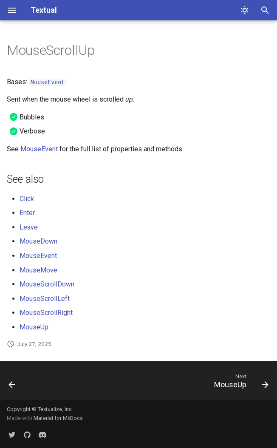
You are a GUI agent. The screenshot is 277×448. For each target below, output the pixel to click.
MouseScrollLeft (45, 299)
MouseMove (38, 270)
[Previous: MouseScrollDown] (13, 383)
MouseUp (34, 327)
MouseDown (38, 241)
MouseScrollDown (47, 284)
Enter (27, 213)
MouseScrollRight (46, 313)
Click (27, 199)
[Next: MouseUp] (239, 383)
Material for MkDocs (58, 418)
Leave (29, 227)
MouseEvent (48, 82)
